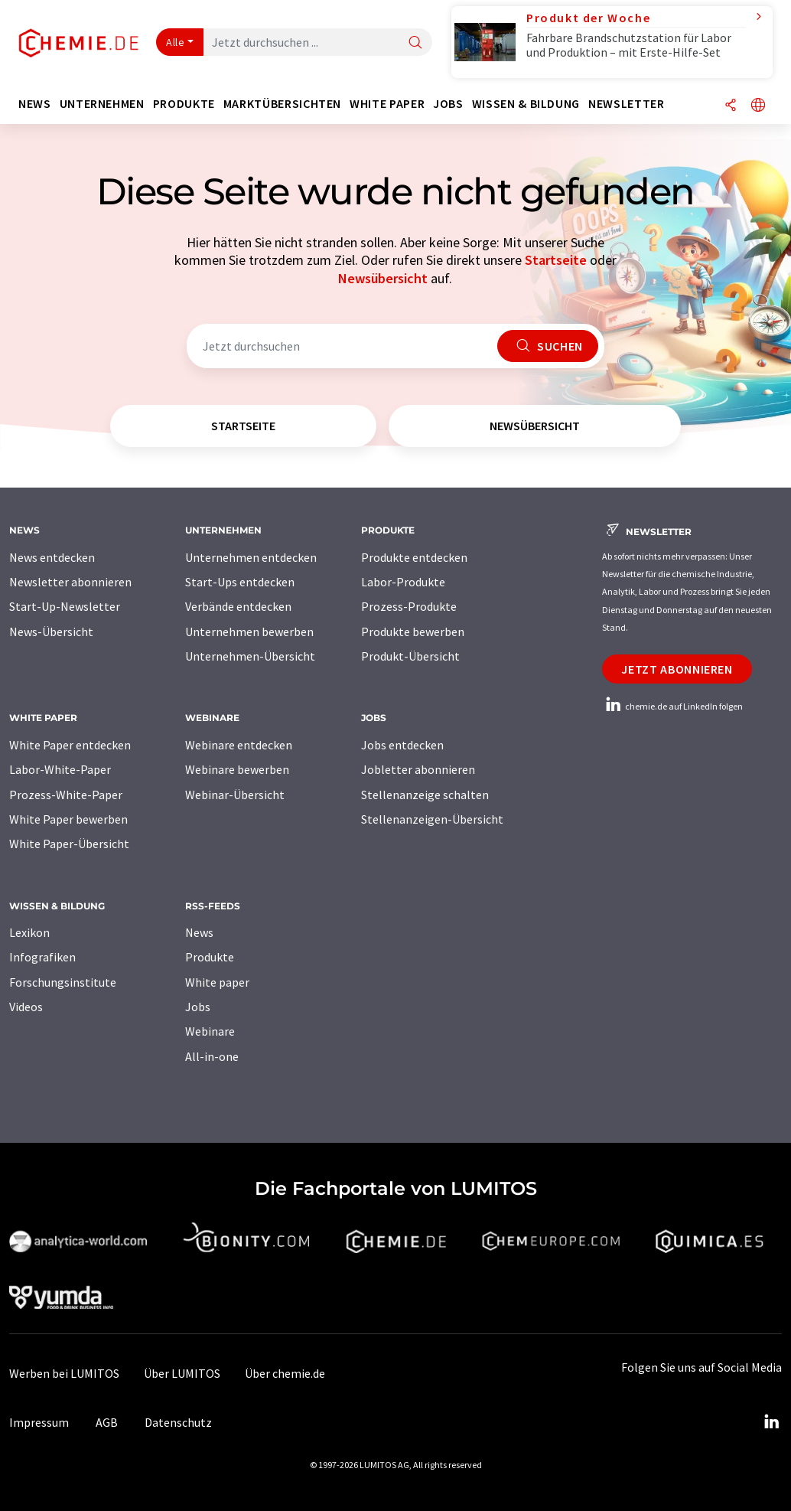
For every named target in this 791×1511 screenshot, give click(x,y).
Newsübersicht (383, 278)
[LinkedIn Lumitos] (771, 1422)
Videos (26, 1006)
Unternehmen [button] (102, 103)
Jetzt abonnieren (676, 669)
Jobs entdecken (402, 744)
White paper (217, 982)
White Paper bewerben (68, 819)
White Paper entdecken (70, 744)
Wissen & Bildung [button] (526, 103)
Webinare (210, 1031)
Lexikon (29, 932)
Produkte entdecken (414, 557)
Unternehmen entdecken (251, 557)
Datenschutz (178, 1422)
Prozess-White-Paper (65, 794)
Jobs (197, 1006)
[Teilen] (730, 106)
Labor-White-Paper (60, 769)
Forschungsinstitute (62, 982)
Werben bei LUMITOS (64, 1373)
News (199, 932)
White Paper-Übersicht (69, 843)
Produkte (209, 956)
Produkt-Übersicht (410, 656)
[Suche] (415, 43)
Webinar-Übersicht (235, 794)
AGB (107, 1422)
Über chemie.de (285, 1373)
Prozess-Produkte (409, 606)
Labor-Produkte (403, 581)
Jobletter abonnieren (418, 769)
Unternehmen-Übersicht (250, 656)
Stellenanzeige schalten (425, 794)
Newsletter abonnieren (70, 581)
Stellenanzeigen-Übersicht (432, 819)
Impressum (39, 1422)
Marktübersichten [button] (282, 103)
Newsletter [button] (626, 103)
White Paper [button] (387, 103)
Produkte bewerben (412, 631)
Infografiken (42, 956)
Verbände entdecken (238, 606)
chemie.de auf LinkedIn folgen (672, 706)
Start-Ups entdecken (240, 581)
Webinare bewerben (237, 769)
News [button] (34, 103)
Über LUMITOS (182, 1373)
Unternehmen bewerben (249, 631)
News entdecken (52, 557)
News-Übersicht (51, 631)
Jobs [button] (448, 103)
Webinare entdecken (238, 744)
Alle (175, 42)
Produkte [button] (184, 103)
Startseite (556, 260)
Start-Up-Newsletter (64, 606)
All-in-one (212, 1056)
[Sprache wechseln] (758, 106)
